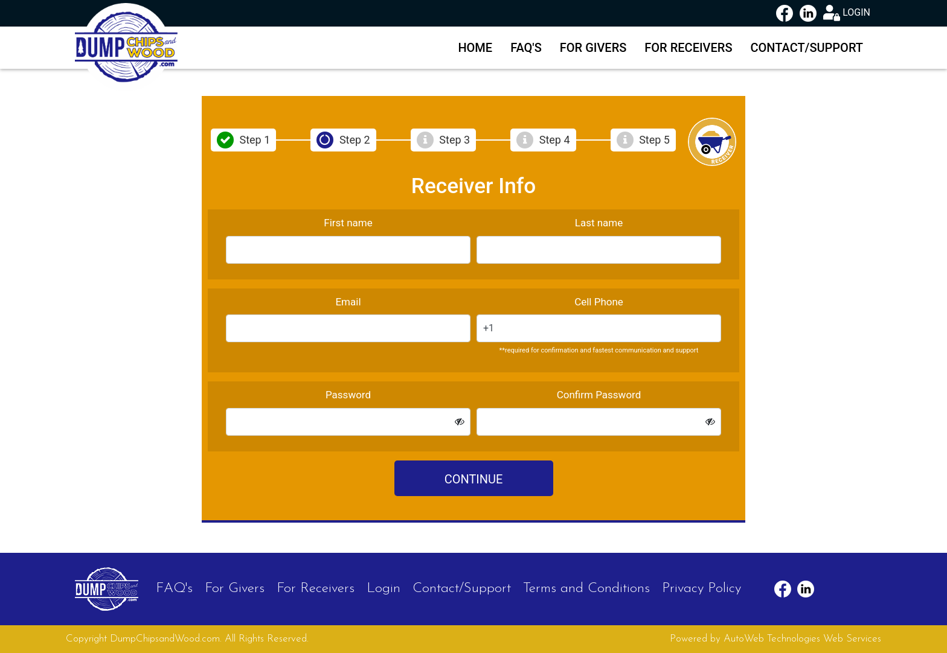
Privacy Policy (701, 589)
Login (383, 589)
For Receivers (688, 47)
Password (348, 395)
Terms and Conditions (586, 589)
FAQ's (526, 47)
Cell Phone (598, 302)
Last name (599, 223)
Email (348, 302)
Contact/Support (807, 47)
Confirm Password (599, 395)
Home (475, 47)
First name (348, 223)
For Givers (593, 47)
